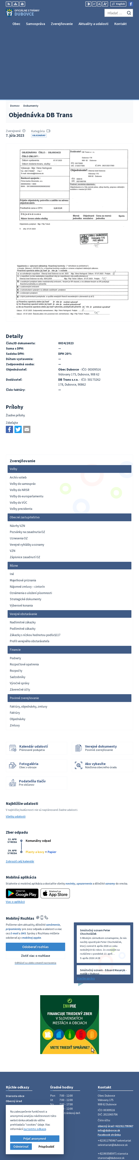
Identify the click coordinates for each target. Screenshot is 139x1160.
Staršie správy (86, 910)
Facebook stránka (109, 1067)
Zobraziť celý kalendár (20, 793)
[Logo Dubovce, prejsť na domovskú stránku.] (22, 13)
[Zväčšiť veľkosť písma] (105, 4)
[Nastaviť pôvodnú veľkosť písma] (99, 4)
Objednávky (38, 67)
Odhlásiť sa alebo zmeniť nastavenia (35, 895)
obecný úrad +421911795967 (115, 1058)
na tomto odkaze (34, 1129)
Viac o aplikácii (15, 834)
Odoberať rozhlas (35, 879)
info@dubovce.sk (109, 1062)
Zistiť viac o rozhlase (35, 888)
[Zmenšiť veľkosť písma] (94, 4)
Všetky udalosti (16, 749)
